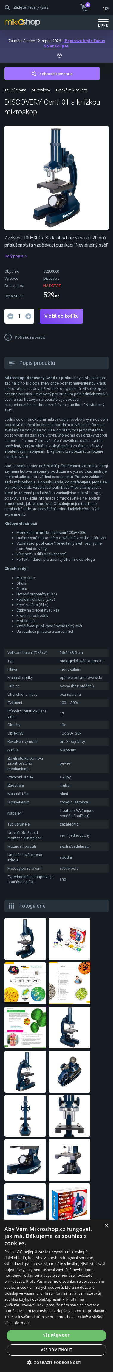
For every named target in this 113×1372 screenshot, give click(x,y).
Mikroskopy (41, 90)
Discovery (51, 278)
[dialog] (56, 1296)
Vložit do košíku (61, 316)
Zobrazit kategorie (56, 74)
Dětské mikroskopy (71, 90)
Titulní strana (15, 90)
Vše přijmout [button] (56, 1335)
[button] (56, 1362)
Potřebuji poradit (30, 337)
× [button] (106, 1226)
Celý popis (13, 256)
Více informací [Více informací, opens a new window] (16, 1322)
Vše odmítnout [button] (56, 1349)
